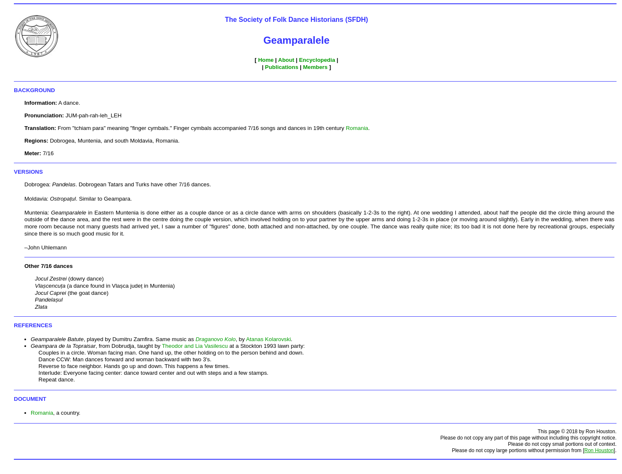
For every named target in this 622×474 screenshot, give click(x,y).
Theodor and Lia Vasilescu (195, 346)
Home (266, 60)
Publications (281, 67)
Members (315, 67)
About (286, 60)
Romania (357, 128)
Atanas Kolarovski (268, 339)
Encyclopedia (317, 60)
